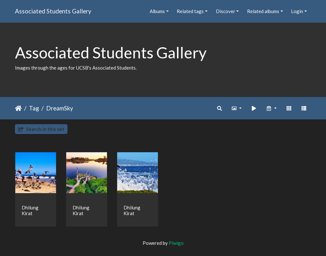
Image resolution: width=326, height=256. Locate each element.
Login (297, 11)
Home (18, 108)
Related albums (263, 11)
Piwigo (176, 243)
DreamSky (59, 108)
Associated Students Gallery (53, 11)
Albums (157, 11)
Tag (34, 108)
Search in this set (41, 129)
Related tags (190, 11)
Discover (225, 11)
